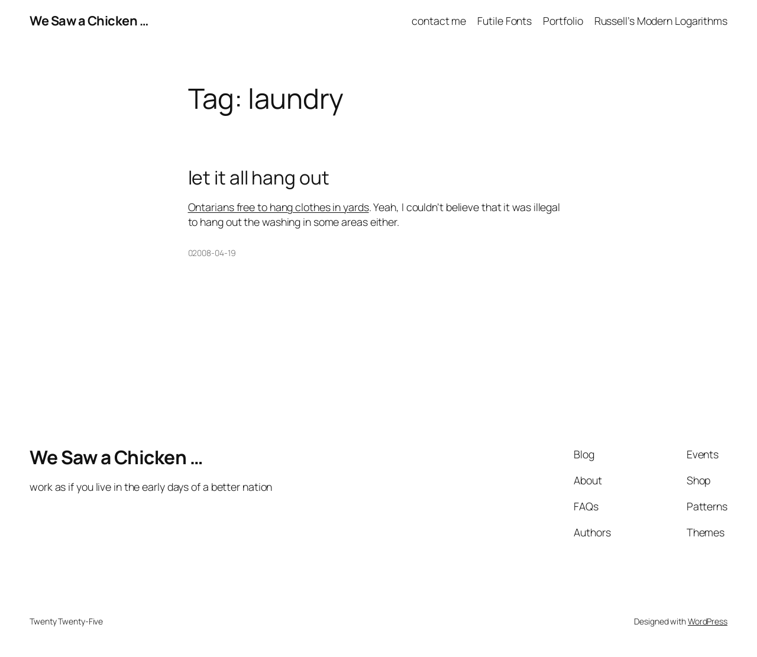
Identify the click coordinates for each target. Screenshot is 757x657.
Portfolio (563, 21)
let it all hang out (258, 178)
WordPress (707, 621)
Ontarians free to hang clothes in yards (278, 207)
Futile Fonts (504, 21)
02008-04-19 (212, 252)
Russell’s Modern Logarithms (660, 21)
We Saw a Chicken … (89, 21)
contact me (439, 21)
